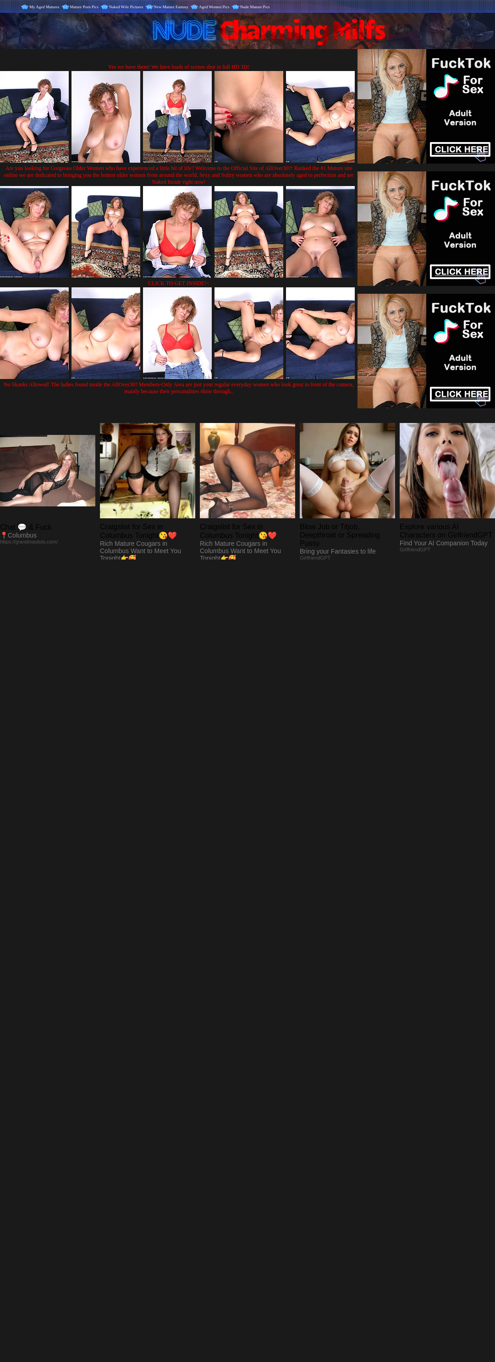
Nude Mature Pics (255, 7)
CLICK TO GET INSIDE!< (178, 283)
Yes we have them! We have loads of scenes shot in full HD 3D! (178, 67)
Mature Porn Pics (84, 7)
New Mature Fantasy (171, 7)
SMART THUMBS (263, 1175)
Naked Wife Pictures (126, 7)
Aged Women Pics (214, 7)
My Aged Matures (44, 7)
